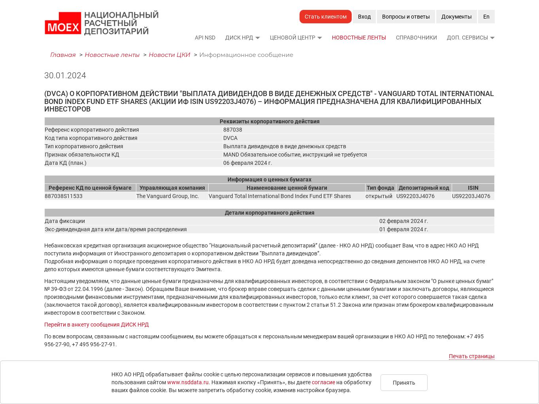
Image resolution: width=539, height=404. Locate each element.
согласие (323, 382)
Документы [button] (456, 16)
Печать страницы (472, 356)
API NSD (205, 37)
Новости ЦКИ (169, 55)
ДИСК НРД (239, 37)
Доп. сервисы (467, 37)
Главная (63, 55)
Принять (404, 382)
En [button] (486, 16)
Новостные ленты (359, 37)
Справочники (416, 37)
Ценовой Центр (292, 37)
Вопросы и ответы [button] (406, 16)
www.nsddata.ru (188, 382)
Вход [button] (364, 16)
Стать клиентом (326, 16)
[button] (257, 37)
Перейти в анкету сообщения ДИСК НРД (96, 324)
